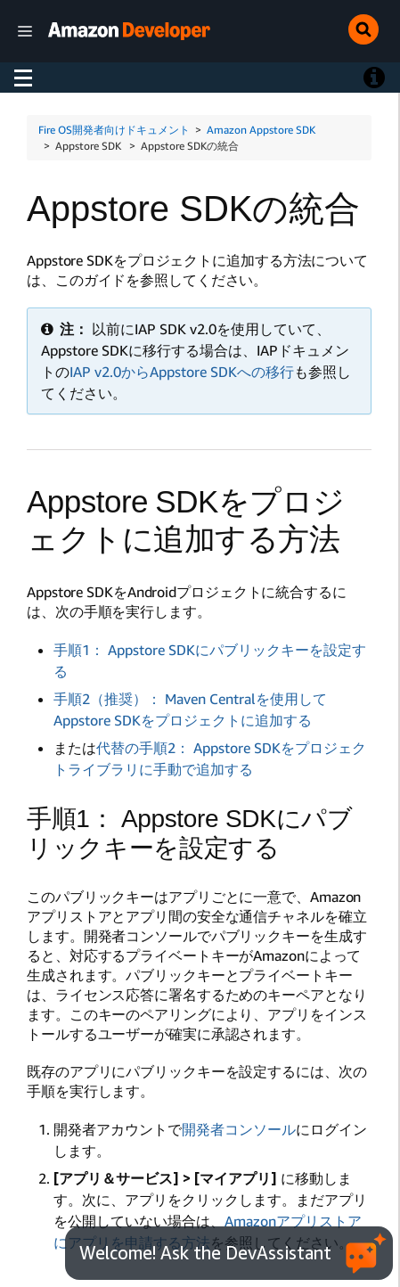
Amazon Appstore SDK (261, 129)
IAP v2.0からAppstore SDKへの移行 (181, 372)
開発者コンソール (239, 1129)
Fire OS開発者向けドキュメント (114, 129)
